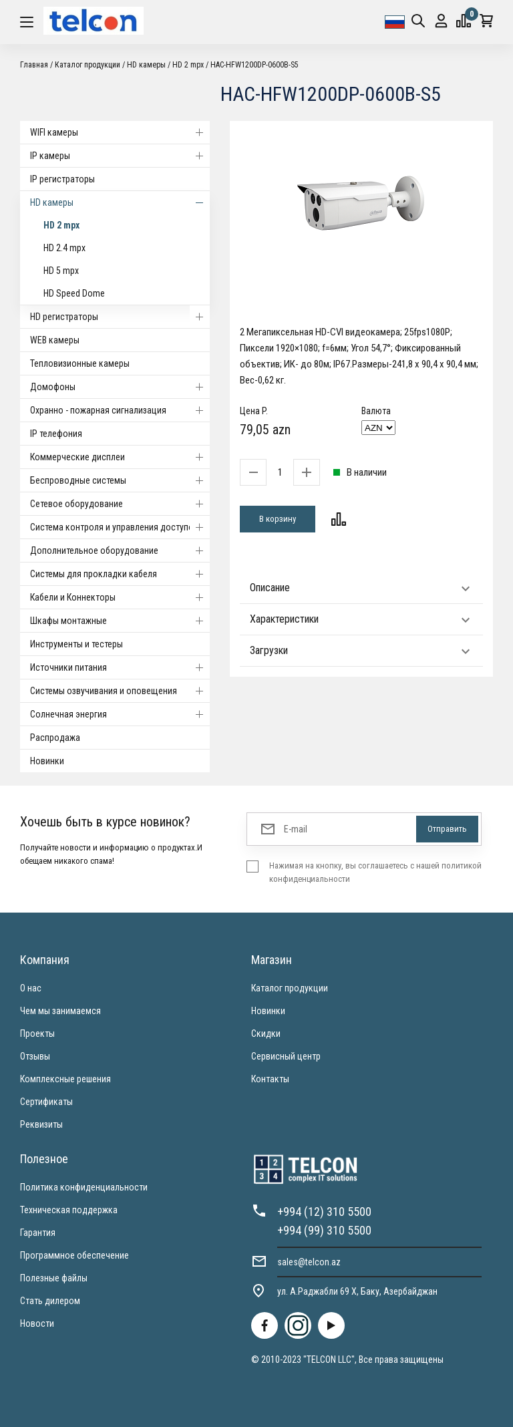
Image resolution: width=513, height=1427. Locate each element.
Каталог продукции (87, 64)
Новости (37, 1323)
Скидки (266, 1033)
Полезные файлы (54, 1278)
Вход (441, 21)
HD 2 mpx (188, 64)
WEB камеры (54, 340)
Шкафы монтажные (120, 620)
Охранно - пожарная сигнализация (120, 410)
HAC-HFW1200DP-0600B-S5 (254, 64)
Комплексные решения (65, 1079)
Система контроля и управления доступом (120, 527)
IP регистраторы (62, 179)
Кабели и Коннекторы (120, 597)
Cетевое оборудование (120, 503)
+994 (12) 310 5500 (324, 1212)
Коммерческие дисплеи (120, 457)
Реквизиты (41, 1124)
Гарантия (37, 1232)
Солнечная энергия (120, 714)
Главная (34, 64)
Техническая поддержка (69, 1210)
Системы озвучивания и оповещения (120, 690)
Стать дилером (50, 1300)
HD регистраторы (120, 316)
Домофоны (120, 386)
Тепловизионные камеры (80, 363)
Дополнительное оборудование (120, 550)
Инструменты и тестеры (76, 644)
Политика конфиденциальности (84, 1187)
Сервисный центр (286, 1056)
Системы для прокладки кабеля (120, 574)
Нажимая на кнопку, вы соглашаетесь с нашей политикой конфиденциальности (375, 872)
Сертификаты (46, 1101)
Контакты (270, 1079)
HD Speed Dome (74, 293)
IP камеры (120, 155)
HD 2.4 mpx (64, 248)
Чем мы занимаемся (60, 1010)
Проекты (37, 1033)
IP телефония (56, 433)
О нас (30, 988)
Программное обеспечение (74, 1255)
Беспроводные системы (120, 480)
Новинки (47, 761)
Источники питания (120, 667)
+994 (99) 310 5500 (324, 1230)
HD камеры (146, 64)
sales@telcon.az (309, 1262)
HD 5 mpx (61, 270)
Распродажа (55, 737)
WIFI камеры (120, 132)
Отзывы (35, 1056)
